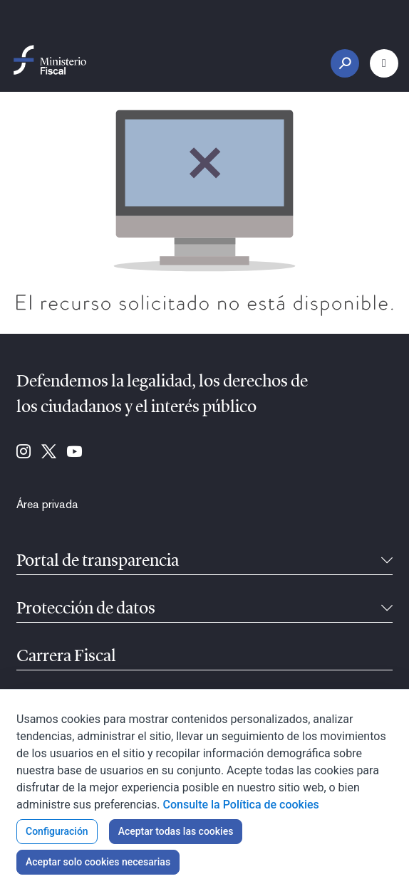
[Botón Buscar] (345, 63)
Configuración (57, 831)
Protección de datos (85, 609)
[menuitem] (47, 504)
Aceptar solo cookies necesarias (98, 862)
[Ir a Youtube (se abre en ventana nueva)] (74, 452)
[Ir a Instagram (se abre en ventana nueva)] (23, 452)
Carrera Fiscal (66, 656)
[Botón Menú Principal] (384, 63)
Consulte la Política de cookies (241, 804)
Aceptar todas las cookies (176, 831)
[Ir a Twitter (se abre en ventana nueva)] (48, 452)
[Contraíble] (387, 561)
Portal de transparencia (97, 561)
